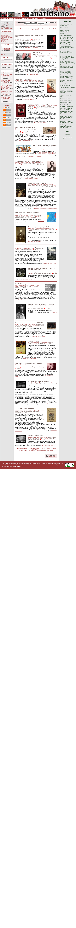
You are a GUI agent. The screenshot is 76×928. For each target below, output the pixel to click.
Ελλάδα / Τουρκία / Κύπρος (34, 105)
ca (12, 24)
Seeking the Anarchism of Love (37, 183)
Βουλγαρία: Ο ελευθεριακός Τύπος (25, 127)
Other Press (5, 71)
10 (54, 28)
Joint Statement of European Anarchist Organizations (67, 34)
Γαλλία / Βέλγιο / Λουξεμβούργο (35, 228)
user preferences (6, 20)
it (11, 22)
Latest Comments (5, 36)
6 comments (47, 438)
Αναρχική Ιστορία (40, 55)
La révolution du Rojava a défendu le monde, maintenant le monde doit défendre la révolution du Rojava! (66, 79)
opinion (67, 134)
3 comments (30, 273)
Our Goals (10, 18)
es (9, 22)
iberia (16, 215)
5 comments (24, 367)
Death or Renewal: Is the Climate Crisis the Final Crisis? (66, 117)
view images (50, 450)
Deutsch (53, 456)
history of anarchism (26, 38)
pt (1, 23)
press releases (67, 137)
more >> (11, 102)
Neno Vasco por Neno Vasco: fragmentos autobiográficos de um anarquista (27, 213)
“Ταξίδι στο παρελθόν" (34, 341)
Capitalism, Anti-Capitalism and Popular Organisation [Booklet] (67, 91)
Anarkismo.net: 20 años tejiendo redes (66, 24)
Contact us (17, 18)
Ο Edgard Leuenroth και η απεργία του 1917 (28, 161)
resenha (31, 215)
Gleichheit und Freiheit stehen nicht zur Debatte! (66, 122)
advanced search (5, 51)
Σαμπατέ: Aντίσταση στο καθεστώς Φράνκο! (28, 247)
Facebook (43, 18)
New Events (5, 57)
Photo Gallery (4, 39)
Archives (3, 40)
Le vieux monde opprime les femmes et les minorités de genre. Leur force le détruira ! (67, 63)
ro (3, 25)
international (18, 38)
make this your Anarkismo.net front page (6, 28)
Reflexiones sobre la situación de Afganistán (66, 99)
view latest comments (41, 450)
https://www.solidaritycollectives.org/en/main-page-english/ (45, 208)
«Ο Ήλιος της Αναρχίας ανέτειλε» (25, 408)
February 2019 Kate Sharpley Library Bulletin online (6, 87)
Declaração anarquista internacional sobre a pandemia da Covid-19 (65, 73)
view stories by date (22, 450)
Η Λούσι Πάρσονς (20, 284)
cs (10, 24)
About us (3, 18)
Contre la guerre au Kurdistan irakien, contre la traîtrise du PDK (66, 126)
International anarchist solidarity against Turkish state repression (66, 53)
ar (12, 23)
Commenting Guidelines (7, 37)
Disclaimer (13, 466)
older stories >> (35, 29)
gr (7, 23)
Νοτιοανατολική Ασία (19, 364)
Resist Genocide (64, 27)
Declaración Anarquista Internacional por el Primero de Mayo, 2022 (67, 58)
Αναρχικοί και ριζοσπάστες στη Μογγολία (45, 145)
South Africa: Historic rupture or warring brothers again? (67, 105)
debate (45, 437)
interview (51, 184)
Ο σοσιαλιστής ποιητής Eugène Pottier (39, 226)
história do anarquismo (24, 215)
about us (3, 54)
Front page (3, 32)
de (3, 24)
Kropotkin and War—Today (35, 435)
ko (7, 25)
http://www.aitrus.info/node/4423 (47, 152)
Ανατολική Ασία (36, 146)
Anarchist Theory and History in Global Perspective (67, 84)
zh (8, 24)
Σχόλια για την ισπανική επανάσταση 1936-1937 (29, 323)
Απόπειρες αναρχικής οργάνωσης (38, 104)
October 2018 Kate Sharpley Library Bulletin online (6, 93)
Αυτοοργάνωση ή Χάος (66, 102)
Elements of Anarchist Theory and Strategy (65, 43)
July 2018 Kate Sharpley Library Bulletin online (5, 99)
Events (32, 18)
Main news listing (5, 34)
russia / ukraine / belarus (33, 184)
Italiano (50, 456)
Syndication (4, 41)
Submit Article (25, 18)
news (67, 131)
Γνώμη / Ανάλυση (49, 55)
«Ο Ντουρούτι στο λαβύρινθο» (24, 79)
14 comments (35, 39)
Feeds (7, 105)
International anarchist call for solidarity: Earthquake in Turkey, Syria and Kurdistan (67, 39)
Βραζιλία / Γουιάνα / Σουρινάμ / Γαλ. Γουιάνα (25, 162)
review (32, 38)
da (2, 25)
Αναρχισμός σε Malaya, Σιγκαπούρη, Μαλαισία (28, 363)
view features (32, 450)
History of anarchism (7, 65)
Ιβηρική (17, 80)
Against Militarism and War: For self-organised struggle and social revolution (67, 68)
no (9, 23)
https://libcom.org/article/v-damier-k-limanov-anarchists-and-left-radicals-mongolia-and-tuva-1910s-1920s (36, 154)
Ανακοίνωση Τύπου (44, 342)
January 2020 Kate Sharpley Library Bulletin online (6, 76)
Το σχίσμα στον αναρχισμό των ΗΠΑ (38, 381)
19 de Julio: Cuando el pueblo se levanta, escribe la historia (67, 48)
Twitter (37, 18)
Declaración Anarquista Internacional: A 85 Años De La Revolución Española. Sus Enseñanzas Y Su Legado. (67, 111)
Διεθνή (34, 55)
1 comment (37, 107)
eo (5, 25)
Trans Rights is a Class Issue (67, 87)
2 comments (54, 56)
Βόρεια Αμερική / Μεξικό (20, 285)
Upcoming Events (7, 64)
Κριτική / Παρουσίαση (32, 80)
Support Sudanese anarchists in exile (64, 31)
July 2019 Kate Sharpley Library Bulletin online (5, 81)
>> (5, 26)
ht (5, 24)
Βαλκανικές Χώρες (19, 128)
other (5, 23)
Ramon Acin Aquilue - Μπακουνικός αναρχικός (41, 304)
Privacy (19, 466)
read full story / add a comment (31, 47)
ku (6, 24)
